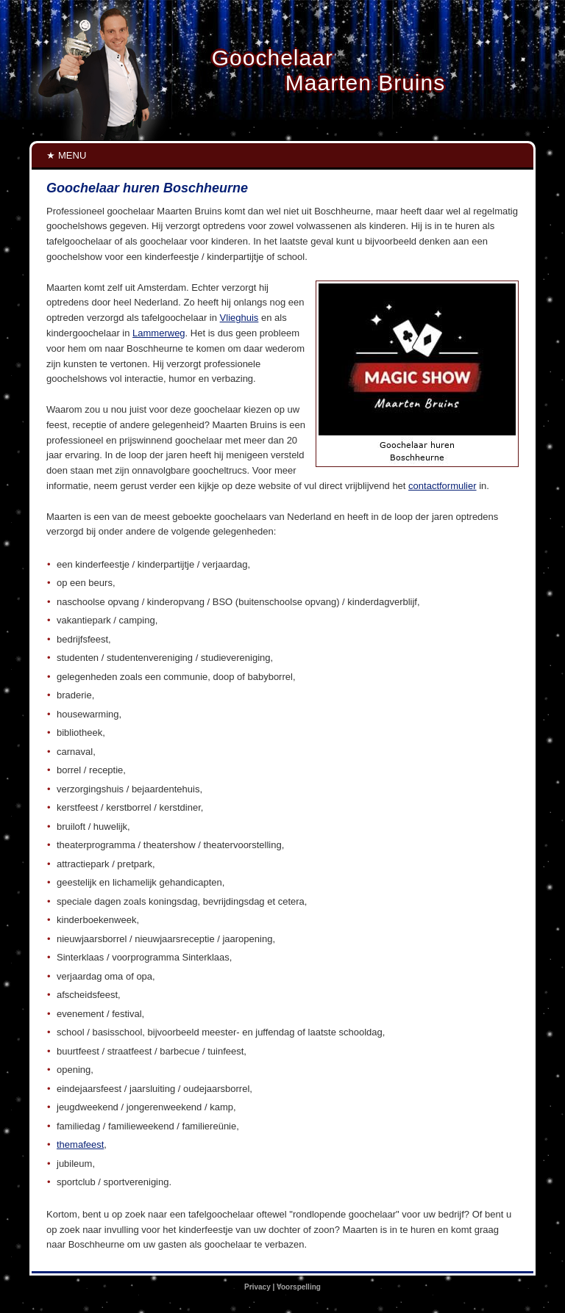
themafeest (80, 1144)
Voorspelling (299, 1287)
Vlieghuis (239, 317)
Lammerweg (158, 333)
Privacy (257, 1287)
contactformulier (442, 485)
